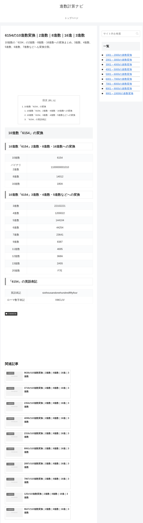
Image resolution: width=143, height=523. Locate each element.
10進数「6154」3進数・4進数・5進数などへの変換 (51, 115)
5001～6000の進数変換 (119, 74)
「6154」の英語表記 (35, 120)
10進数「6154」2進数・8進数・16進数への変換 (49, 111)
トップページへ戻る (109, 514)
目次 (44, 100)
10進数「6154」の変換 (34, 106)
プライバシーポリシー (130, 514)
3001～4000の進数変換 (119, 64)
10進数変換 (11, 315)
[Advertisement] (49, 72)
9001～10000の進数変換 (119, 93)
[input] (121, 34)
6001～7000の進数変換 (119, 79)
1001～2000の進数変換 (119, 55)
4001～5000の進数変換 (119, 69)
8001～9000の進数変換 (119, 88)
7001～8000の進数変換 (119, 83)
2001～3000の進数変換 (119, 59)
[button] (137, 33)
